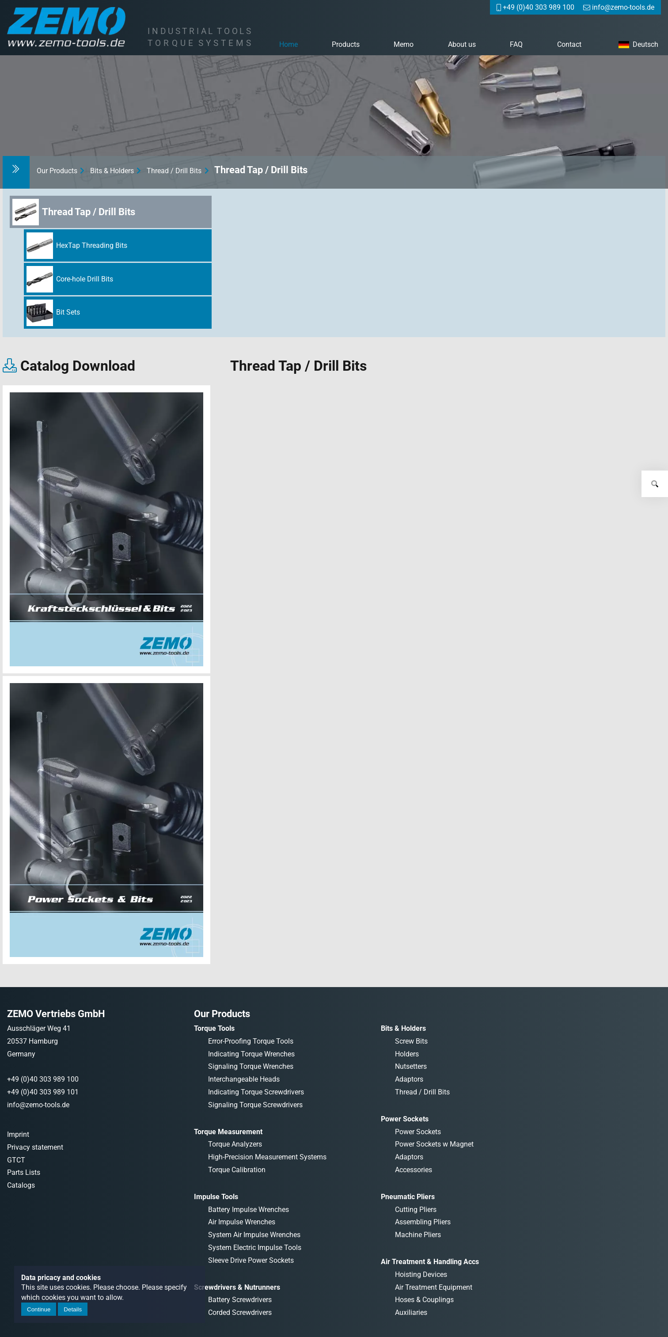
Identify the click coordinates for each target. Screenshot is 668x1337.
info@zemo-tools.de (38, 1105)
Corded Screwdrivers (240, 1312)
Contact (569, 44)
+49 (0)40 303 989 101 (43, 1092)
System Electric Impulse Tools (254, 1247)
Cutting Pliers (415, 1209)
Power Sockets (405, 1119)
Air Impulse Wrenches (241, 1222)
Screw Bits (411, 1041)
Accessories (413, 1170)
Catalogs (21, 1185)
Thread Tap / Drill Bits (260, 169)
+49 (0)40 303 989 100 (43, 1079)
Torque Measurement (228, 1132)
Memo (404, 44)
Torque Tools (214, 1028)
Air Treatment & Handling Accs (430, 1261)
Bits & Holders (112, 171)
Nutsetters (411, 1066)
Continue (38, 1309)
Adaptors (409, 1079)
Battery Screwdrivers (240, 1299)
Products (346, 44)
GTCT (16, 1160)
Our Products (57, 171)
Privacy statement (35, 1147)
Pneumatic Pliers (408, 1197)
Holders (407, 1054)
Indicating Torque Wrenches (251, 1054)
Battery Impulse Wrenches (248, 1209)
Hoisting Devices (421, 1274)
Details (73, 1309)
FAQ (516, 44)
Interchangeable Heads (244, 1079)
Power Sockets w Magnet (434, 1144)
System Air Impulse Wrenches (254, 1235)
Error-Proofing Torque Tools (250, 1041)
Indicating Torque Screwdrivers (256, 1092)
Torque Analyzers (235, 1144)
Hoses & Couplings (424, 1299)
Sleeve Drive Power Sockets (251, 1260)
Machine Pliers (418, 1235)
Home (288, 44)
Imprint (18, 1134)
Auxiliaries (411, 1312)
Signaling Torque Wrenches (250, 1066)
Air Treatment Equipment (433, 1287)
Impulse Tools (216, 1197)
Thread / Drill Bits (174, 171)
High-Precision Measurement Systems (267, 1157)
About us (462, 44)
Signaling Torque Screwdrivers (255, 1105)
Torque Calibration (237, 1170)
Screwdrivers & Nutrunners (237, 1287)
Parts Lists (23, 1172)
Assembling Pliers (423, 1222)
